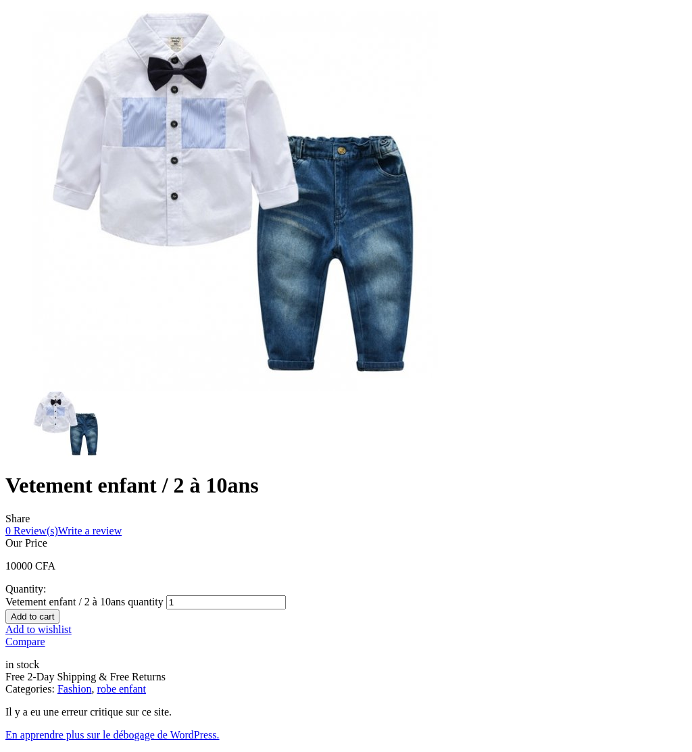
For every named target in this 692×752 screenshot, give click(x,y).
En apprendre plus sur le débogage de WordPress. (112, 735)
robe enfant (121, 689)
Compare (25, 641)
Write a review (90, 530)
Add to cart (32, 616)
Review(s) (31, 530)
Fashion (74, 689)
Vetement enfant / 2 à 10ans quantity (84, 601)
